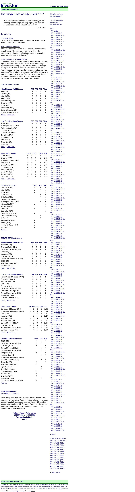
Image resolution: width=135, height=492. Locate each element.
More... (33, 491)
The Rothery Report (56, 24)
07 (54, 33)
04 (54, 31)
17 (59, 41)
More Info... (11, 115)
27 (61, 33)
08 (57, 73)
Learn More (5, 394)
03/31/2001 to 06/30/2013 (24, 415)
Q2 (58, 443)
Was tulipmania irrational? (10, 47)
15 (59, 54)
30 (64, 35)
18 (59, 77)
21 (59, 33)
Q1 (56, 441)
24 (61, 41)
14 (57, 33)
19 (59, 37)
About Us (4, 481)
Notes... (4, 229)
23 (61, 60)
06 (54, 79)
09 (57, 35)
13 (57, 58)
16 (59, 35)
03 (54, 41)
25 (61, 37)
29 (64, 54)
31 (64, 41)
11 (57, 31)
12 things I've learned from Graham (14, 59)
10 (57, 37)
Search (53, 6)
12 (57, 52)
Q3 (61, 443)
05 (54, 37)
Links (16, 9)
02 (54, 60)
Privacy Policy (55, 472)
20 (59, 58)
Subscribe (15, 394)
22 (61, 35)
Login (66, 6)
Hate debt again (7, 38)
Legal (11, 481)
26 (61, 52)
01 (54, 35)
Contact (60, 6)
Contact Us (18, 481)
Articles (10, 9)
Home (4, 9)
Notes (3, 115)
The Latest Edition (55, 16)
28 (61, 39)
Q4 (63, 443)
